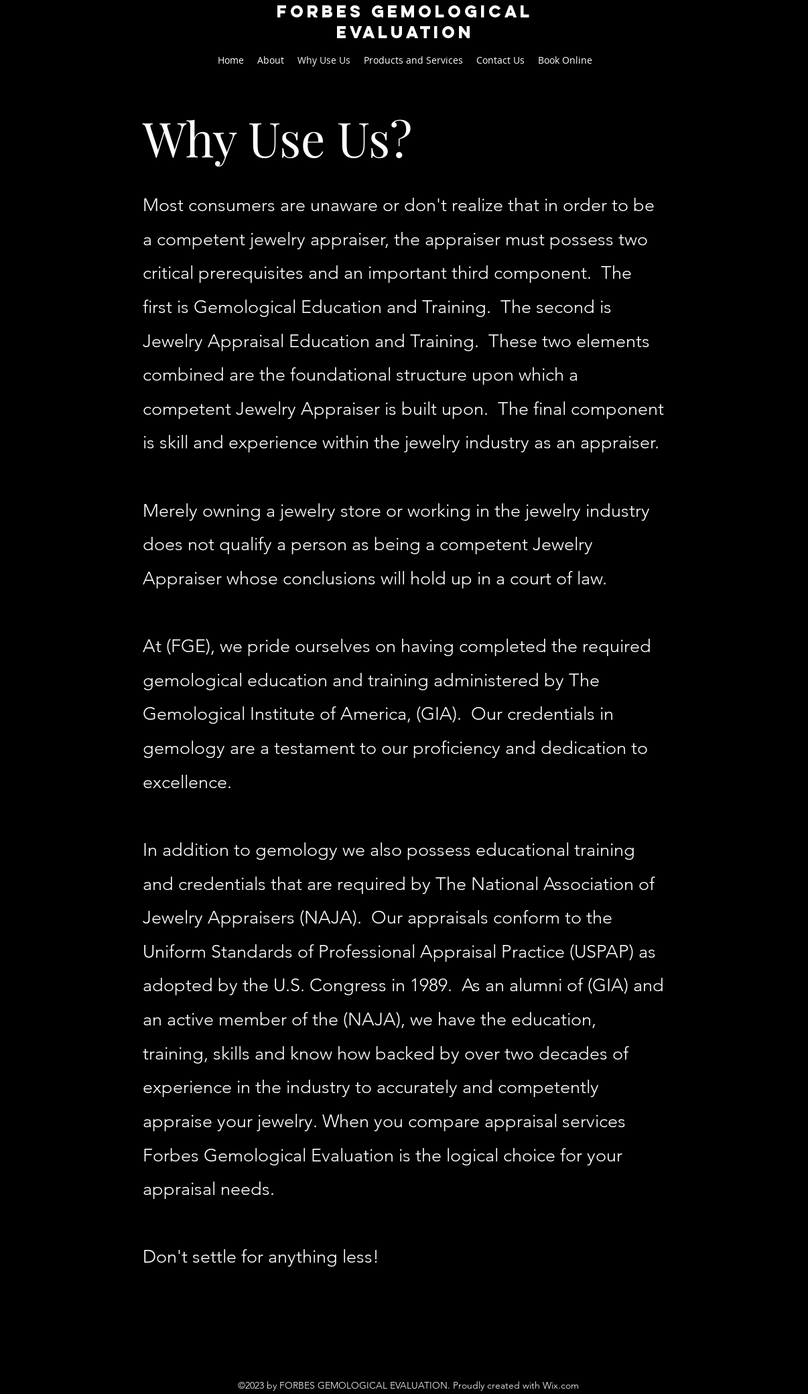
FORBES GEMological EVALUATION (405, 22)
